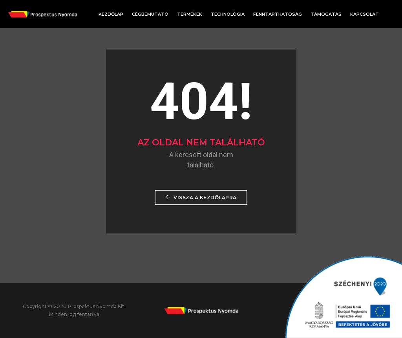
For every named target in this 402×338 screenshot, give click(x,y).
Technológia (228, 14)
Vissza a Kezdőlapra (201, 197)
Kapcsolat (364, 14)
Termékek (189, 14)
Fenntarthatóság (277, 14)
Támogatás (326, 14)
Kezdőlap (111, 14)
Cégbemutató (150, 14)
